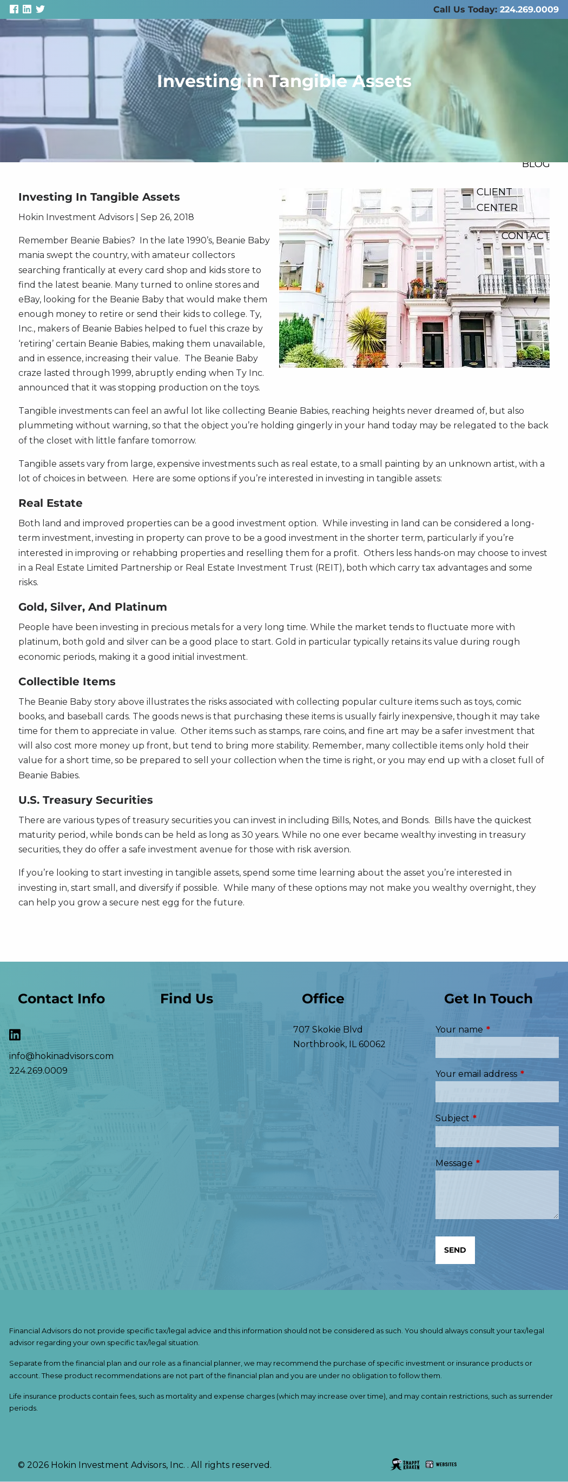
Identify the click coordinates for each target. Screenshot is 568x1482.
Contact (525, 235)
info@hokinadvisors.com (61, 1056)
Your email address (497, 1074)
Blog (536, 163)
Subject (497, 1118)
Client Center (497, 200)
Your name (497, 1029)
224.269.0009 (529, 9)
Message (497, 1163)
